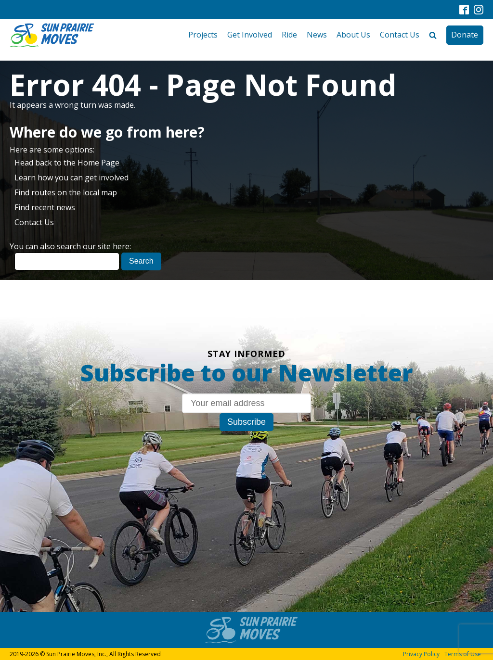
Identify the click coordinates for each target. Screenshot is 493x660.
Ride (289, 34)
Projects (203, 34)
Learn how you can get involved (71, 177)
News (317, 34)
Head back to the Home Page (66, 162)
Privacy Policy (421, 654)
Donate (464, 34)
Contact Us (399, 34)
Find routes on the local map (65, 192)
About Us (353, 34)
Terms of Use (462, 654)
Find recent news (44, 207)
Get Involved (249, 34)
